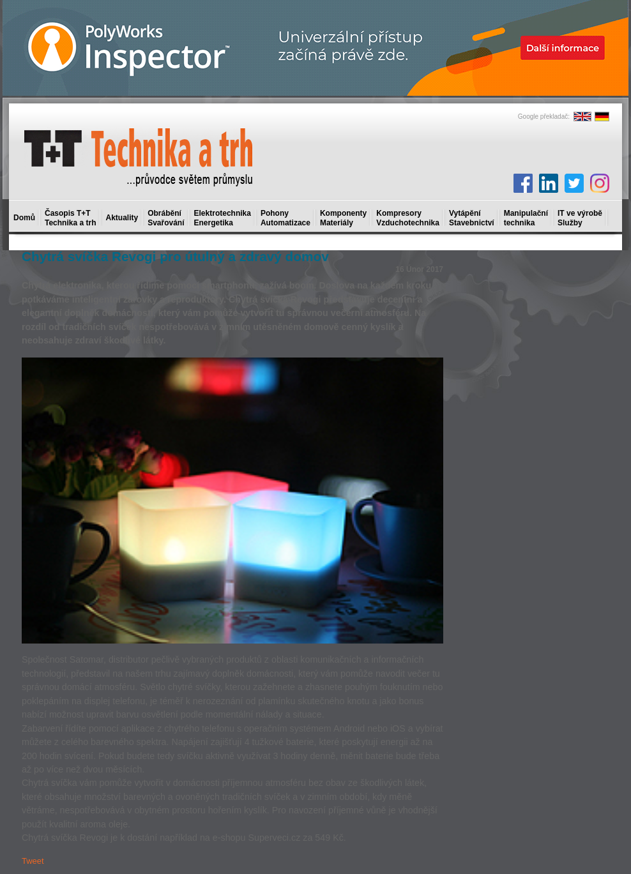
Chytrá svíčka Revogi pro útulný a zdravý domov (175, 256)
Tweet (33, 861)
